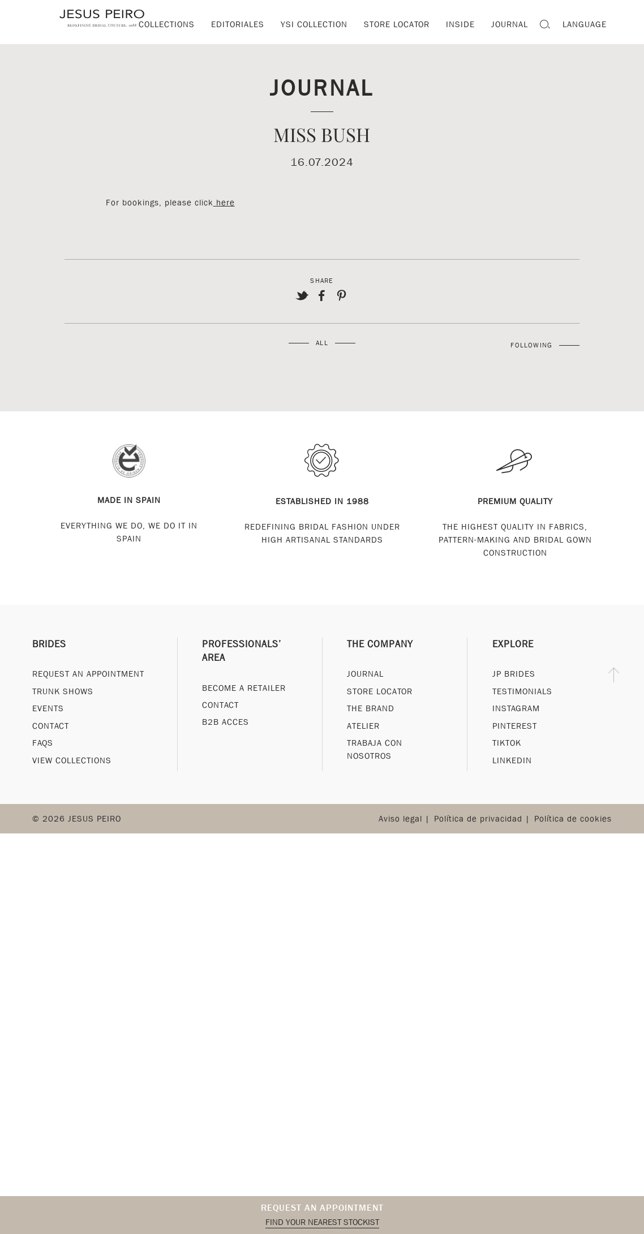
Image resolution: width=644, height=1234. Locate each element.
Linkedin (512, 760)
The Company (380, 644)
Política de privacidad (478, 818)
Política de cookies (573, 818)
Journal (322, 87)
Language (585, 24)
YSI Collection (314, 24)
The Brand (370, 708)
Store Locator (380, 691)
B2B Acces (225, 722)
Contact (50, 726)
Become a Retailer (244, 688)
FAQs (42, 743)
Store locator (397, 24)
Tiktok (506, 743)
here (224, 202)
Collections (167, 24)
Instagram (516, 708)
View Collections (71, 760)
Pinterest (514, 726)
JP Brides (513, 674)
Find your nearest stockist (322, 1222)
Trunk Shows (62, 691)
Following (531, 345)
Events (48, 708)
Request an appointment (322, 1208)
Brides (49, 644)
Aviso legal (400, 818)
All (322, 342)
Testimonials (522, 691)
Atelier (363, 726)
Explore (513, 644)
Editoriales (237, 24)
